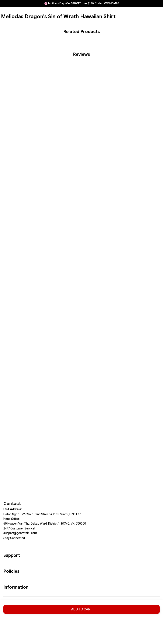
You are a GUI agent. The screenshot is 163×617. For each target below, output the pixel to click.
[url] (20, 533)
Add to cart (81, 609)
